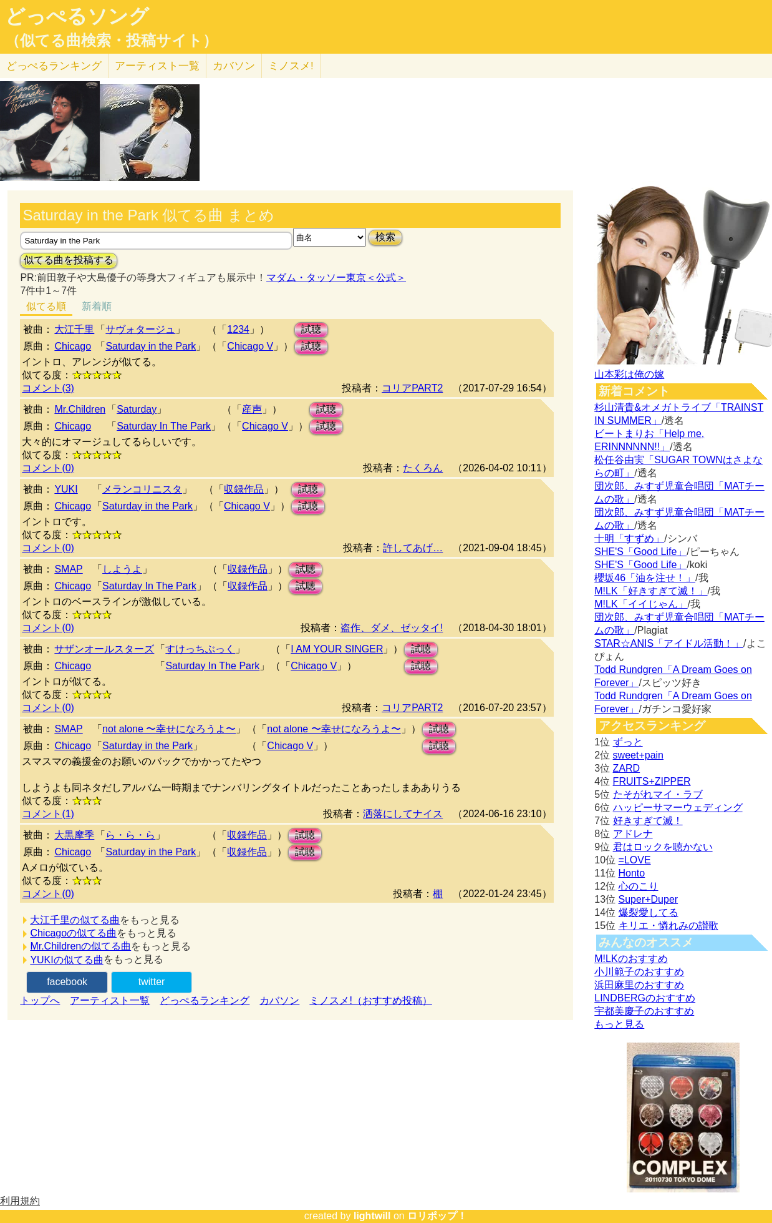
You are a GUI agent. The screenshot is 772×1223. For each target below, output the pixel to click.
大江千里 (74, 329)
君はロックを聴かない (663, 847)
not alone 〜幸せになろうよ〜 (169, 729)
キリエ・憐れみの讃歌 (668, 925)
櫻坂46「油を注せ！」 (644, 577)
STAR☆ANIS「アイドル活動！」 (668, 643)
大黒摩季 (74, 835)
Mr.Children (79, 409)
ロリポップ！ (437, 1216)
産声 (252, 409)
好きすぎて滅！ (648, 820)
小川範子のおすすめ (639, 971)
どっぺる (54, 66)
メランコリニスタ (142, 489)
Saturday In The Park (164, 426)
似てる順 (46, 306)
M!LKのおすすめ (630, 958)
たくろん (423, 468)
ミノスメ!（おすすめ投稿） (370, 1000)
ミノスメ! (291, 66)
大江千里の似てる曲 (75, 920)
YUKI (65, 489)
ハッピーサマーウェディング (678, 807)
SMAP (68, 569)
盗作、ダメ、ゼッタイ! (391, 627)
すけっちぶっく (200, 649)
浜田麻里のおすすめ (639, 985)
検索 (385, 237)
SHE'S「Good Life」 (640, 551)
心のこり (639, 886)
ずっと (628, 742)
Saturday (137, 409)
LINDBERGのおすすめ (644, 998)
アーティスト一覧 (110, 1000)
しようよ (122, 569)
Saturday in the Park (150, 346)
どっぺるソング (77, 16)
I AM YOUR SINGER (337, 649)
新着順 (97, 306)
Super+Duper (648, 899)
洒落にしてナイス (403, 813)
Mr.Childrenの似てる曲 (80, 946)
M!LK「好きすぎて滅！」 (650, 591)
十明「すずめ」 (629, 538)
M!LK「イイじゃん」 (640, 604)
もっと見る (619, 1024)
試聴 (311, 329)
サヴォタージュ (140, 329)
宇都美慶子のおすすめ (644, 1011)
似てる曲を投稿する (68, 260)
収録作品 (244, 489)
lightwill (372, 1216)
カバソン (234, 66)
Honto (632, 873)
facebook (67, 981)
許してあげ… (413, 548)
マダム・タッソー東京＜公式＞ (336, 277)
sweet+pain (638, 755)
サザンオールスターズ (104, 649)
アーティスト (157, 66)
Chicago (72, 346)
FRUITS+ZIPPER (652, 781)
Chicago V (250, 346)
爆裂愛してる (648, 912)
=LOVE (635, 860)
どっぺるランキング (204, 1000)
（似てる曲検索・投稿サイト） (111, 40)
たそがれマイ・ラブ (658, 794)
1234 (238, 329)
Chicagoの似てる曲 (73, 933)
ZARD (626, 768)
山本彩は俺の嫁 (629, 374)
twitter (151, 981)
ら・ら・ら (130, 835)
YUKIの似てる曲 (66, 960)
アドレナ (633, 833)
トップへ (40, 1000)
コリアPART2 (412, 388)
